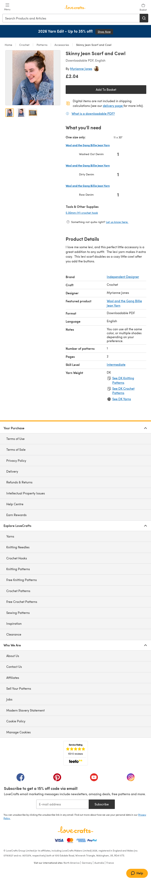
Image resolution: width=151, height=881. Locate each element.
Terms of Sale (16, 449)
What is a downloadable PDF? (93, 113)
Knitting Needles (17, 547)
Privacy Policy (16, 460)
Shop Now (105, 31)
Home (9, 45)
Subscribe (102, 804)
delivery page (113, 106)
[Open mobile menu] (7, 7)
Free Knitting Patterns (21, 580)
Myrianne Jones (81, 69)
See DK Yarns (121, 399)
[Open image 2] (21, 112)
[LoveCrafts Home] (75, 829)
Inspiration (14, 623)
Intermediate (116, 364)
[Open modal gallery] (32, 77)
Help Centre (14, 504)
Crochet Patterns (18, 591)
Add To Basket (106, 89)
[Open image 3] (33, 112)
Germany (87, 862)
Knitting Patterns (18, 569)
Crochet (24, 45)
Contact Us (14, 666)
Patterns (42, 45)
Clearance (13, 634)
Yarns (10, 536)
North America (71, 862)
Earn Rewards (16, 515)
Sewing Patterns (18, 613)
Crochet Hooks (16, 558)
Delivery (12, 471)
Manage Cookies (18, 732)
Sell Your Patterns (18, 688)
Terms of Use (15, 439)
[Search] (144, 18)
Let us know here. (117, 222)
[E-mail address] (62, 804)
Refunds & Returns (19, 482)
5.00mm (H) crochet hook (95, 213)
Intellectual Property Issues (25, 493)
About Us (12, 656)
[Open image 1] (9, 112)
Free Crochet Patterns (21, 602)
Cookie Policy (15, 721)
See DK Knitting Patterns (123, 380)
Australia (99, 862)
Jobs (9, 699)
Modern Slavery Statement (25, 710)
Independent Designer (123, 277)
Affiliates (12, 678)
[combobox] (71, 18)
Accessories (62, 45)
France (110, 862)
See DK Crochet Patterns (123, 390)
